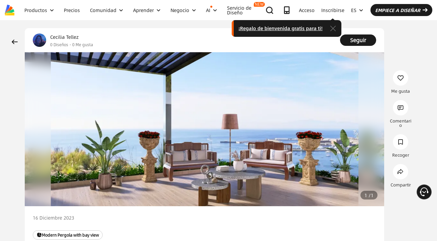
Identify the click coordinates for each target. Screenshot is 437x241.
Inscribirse (332, 10)
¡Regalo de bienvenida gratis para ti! (280, 28)
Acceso (307, 10)
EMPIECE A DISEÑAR (401, 10)
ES (357, 10)
